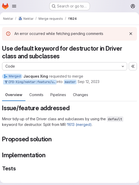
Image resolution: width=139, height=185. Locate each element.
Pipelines (58, 94)
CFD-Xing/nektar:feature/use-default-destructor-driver (30, 82)
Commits (36, 94)
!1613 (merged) (79, 124)
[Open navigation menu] (14, 6)
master (70, 82)
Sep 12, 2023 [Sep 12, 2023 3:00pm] (88, 81)
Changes (80, 94)
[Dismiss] (131, 34)
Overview (13, 94)
